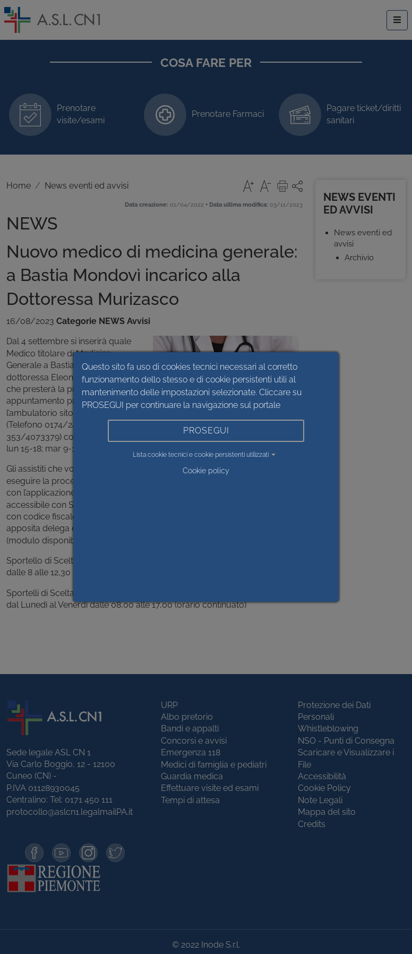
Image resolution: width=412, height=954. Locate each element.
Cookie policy (206, 470)
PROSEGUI (206, 430)
